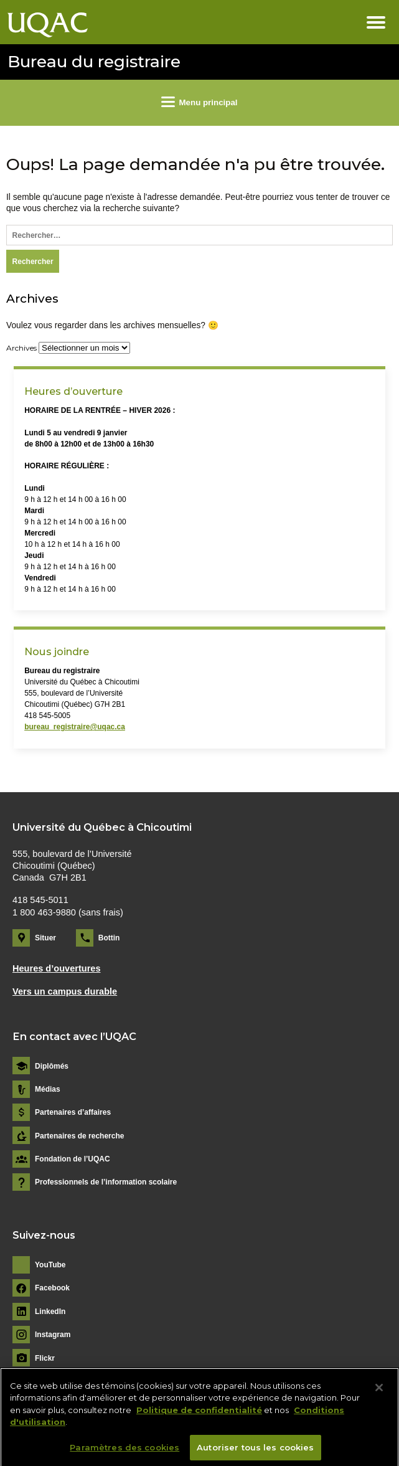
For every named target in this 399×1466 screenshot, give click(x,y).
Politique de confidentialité (199, 1414)
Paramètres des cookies (124, 1452)
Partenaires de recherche (79, 1136)
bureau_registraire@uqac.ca (74, 726)
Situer (45, 938)
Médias (47, 1089)
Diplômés (51, 1066)
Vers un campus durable (64, 991)
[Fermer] (379, 1392)
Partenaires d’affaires (73, 1112)
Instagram (52, 1334)
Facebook (52, 1288)
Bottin (109, 938)
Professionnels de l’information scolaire (106, 1182)
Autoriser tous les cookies (255, 1452)
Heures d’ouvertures (56, 968)
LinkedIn (50, 1311)
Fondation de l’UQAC (72, 1159)
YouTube (50, 1264)
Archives (21, 347)
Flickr (45, 1358)
